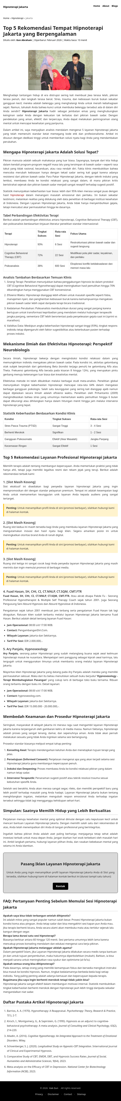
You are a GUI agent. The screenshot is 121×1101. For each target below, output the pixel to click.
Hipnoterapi (17, 18)
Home (96, 5)
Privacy (39, 1094)
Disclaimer (53, 1094)
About (105, 5)
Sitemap (81, 1094)
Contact (68, 1094)
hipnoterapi (17, 195)
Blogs (115, 5)
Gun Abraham (24, 40)
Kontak (60, 886)
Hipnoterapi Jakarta (15, 7)
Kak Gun (53, 1088)
